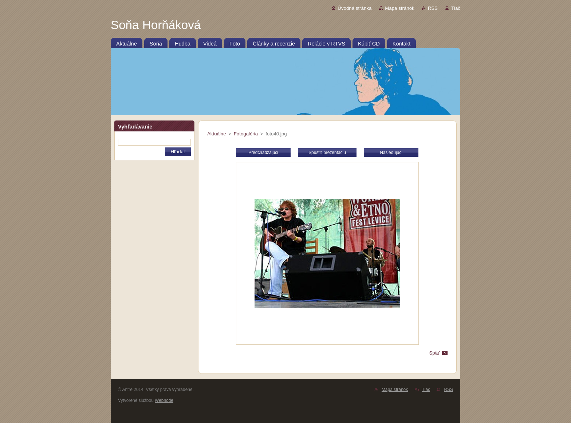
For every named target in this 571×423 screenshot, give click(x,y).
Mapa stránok (399, 8)
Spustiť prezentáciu (327, 152)
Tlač (455, 8)
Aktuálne (216, 134)
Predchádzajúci (263, 152)
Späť (434, 353)
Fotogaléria (246, 134)
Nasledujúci (391, 152)
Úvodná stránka (354, 8)
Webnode (164, 400)
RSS (433, 8)
